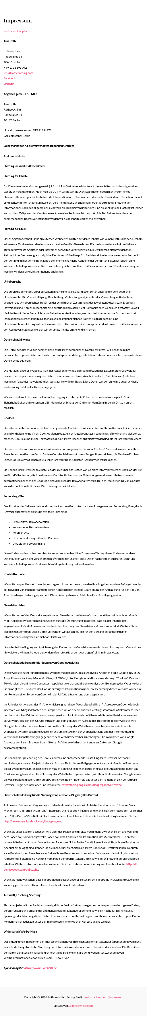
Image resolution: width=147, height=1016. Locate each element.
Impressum (116, 997)
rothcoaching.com (96, 997)
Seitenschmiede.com (81, 1005)
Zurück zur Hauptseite (18, 31)
